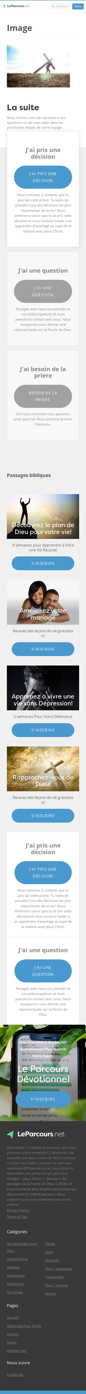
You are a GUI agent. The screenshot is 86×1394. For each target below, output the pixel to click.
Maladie (52, 1260)
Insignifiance (17, 1259)
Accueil (13, 1317)
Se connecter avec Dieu (22, 1247)
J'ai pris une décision (43, 177)
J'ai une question (43, 291)
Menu (78, 6)
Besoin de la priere (43, 396)
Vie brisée (15, 1292)
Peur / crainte (56, 1285)
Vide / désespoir (58, 1268)
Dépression (16, 1275)
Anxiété (13, 1267)
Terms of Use (17, 1217)
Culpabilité (54, 1277)
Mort (49, 1252)
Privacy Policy (18, 1210)
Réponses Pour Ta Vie (24, 1326)
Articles (13, 1334)
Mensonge (15, 1284)
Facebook (15, 1375)
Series (12, 1342)
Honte (50, 1244)
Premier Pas (16, 1351)
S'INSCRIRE (43, 1099)
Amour (50, 1293)
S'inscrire (43, 563)
